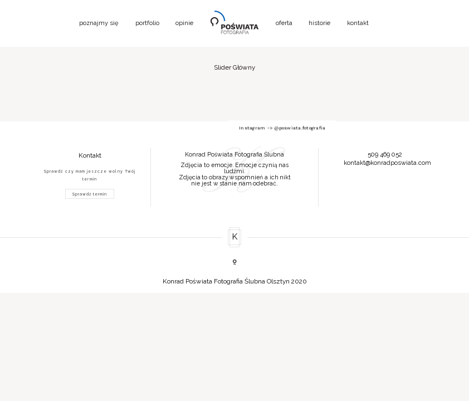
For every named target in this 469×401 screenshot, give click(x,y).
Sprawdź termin (90, 193)
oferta (284, 23)
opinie (184, 23)
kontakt (358, 23)
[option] (235, 167)
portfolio (147, 23)
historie (319, 23)
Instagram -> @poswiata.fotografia (234, 121)
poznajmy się (99, 23)
